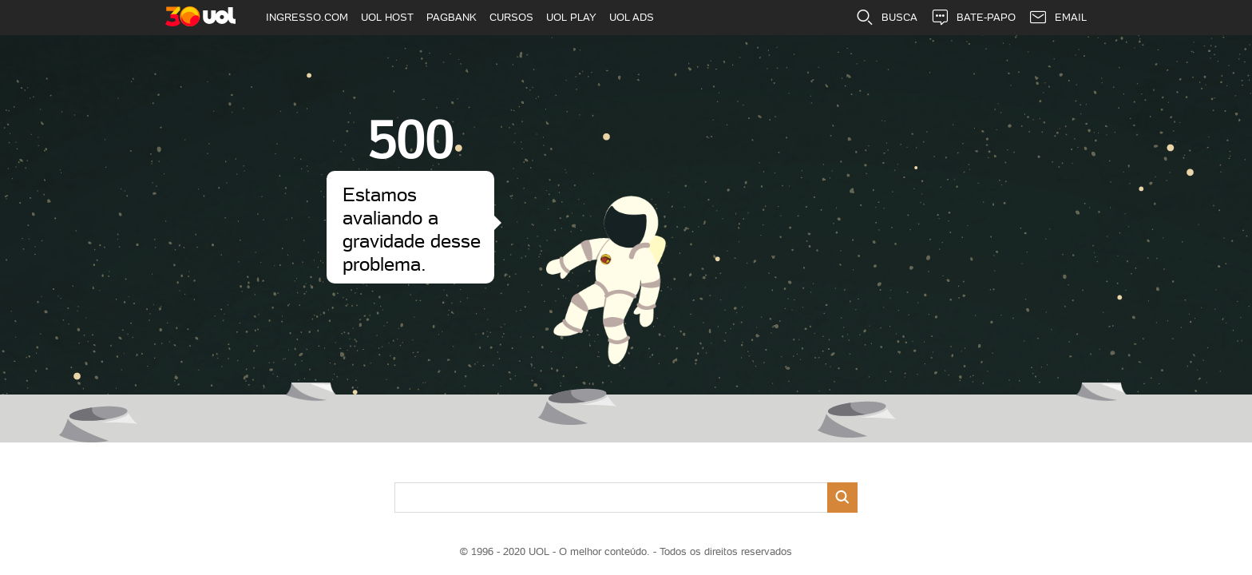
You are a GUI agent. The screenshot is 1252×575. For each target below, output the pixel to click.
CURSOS (511, 17)
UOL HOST (387, 17)
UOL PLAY (571, 17)
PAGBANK (451, 17)
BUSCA (886, 17)
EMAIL (1057, 17)
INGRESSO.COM (307, 17)
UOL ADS (631, 17)
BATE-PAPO (973, 17)
